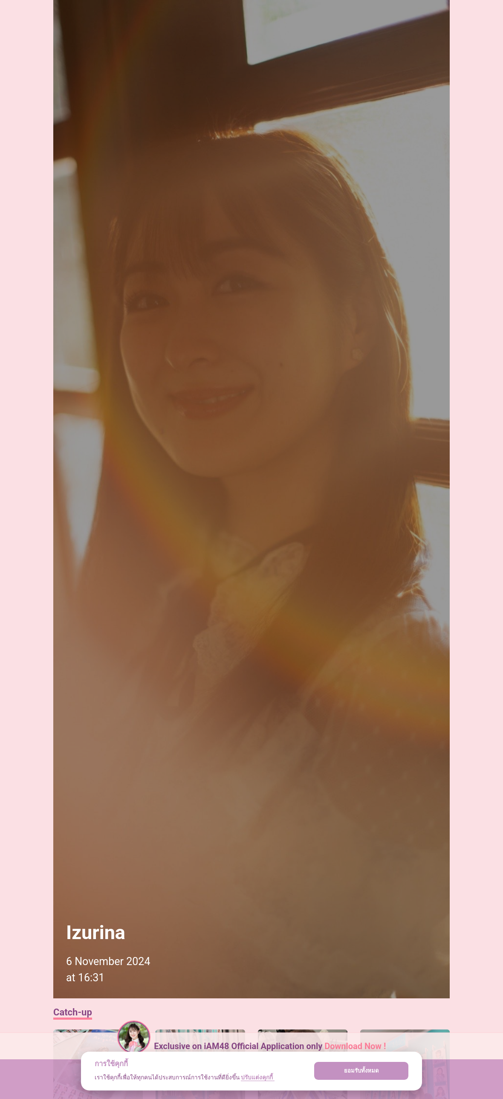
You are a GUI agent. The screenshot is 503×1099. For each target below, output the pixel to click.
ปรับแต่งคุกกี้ (257, 1077)
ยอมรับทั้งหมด (361, 1070)
